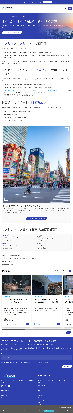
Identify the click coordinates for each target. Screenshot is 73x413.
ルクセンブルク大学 (49, 90)
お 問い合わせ (41, 400)
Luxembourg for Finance (36, 90)
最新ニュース (41, 395)
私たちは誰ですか (5, 398)
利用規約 (40, 362)
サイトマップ (41, 405)
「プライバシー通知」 (10, 350)
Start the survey (47, 2)
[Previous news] (67, 332)
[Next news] (70, 332)
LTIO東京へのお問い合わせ (11, 32)
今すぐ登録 (4, 353)
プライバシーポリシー (32, 362)
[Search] (66, 8)
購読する (66, 367)
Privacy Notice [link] (67, 410)
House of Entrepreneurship (11, 90)
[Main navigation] (70, 8)
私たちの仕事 (4, 395)
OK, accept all (48, 410)
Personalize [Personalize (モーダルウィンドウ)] (59, 410)
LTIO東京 (37, 324)
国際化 (39, 382)
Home (3, 16)
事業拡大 (7, 324)
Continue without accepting (64, 407)
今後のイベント (41, 398)
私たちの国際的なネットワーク (13, 16)
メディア (40, 402)
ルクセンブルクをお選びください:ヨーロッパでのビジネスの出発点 (54, 380)
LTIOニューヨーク (16, 324)
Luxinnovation (24, 90)
